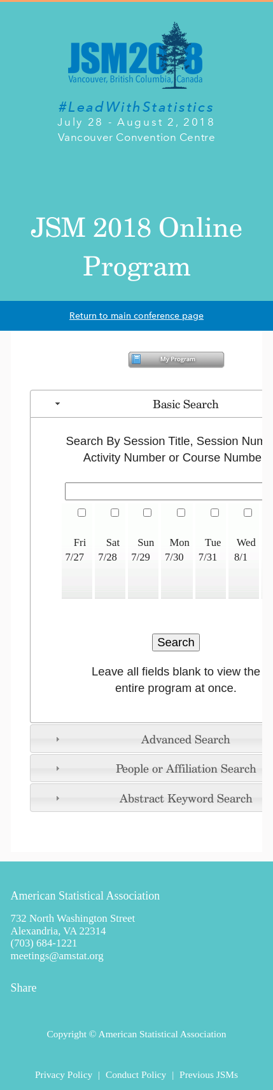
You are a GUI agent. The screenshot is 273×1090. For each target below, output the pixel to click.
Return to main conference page (136, 315)
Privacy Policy (63, 1074)
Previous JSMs (208, 1074)
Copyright (67, 1033)
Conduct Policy (136, 1074)
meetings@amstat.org (57, 956)
